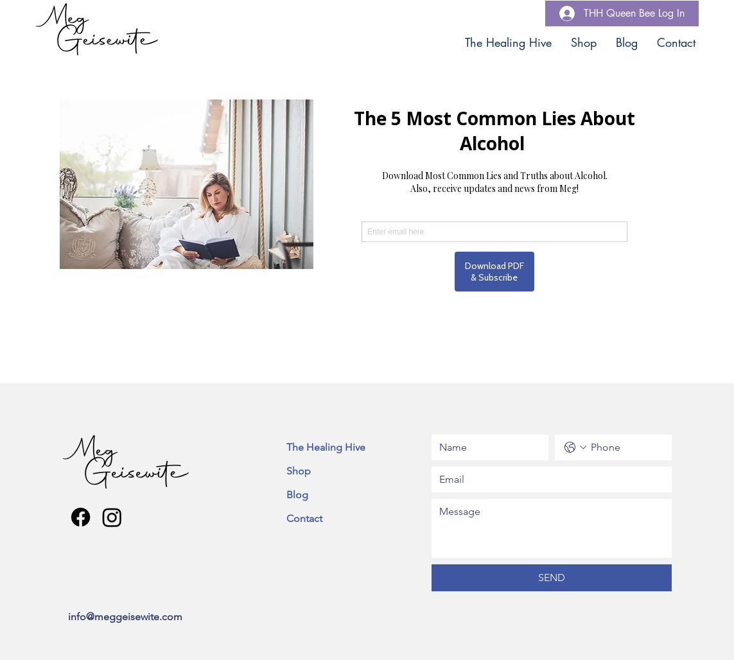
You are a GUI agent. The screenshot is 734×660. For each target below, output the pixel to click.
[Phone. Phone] (626, 447)
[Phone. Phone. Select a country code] (575, 447)
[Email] (548, 479)
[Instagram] (112, 517)
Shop (298, 471)
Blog (297, 495)
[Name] (486, 447)
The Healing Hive (325, 447)
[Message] (552, 528)
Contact (304, 518)
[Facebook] (80, 517)
